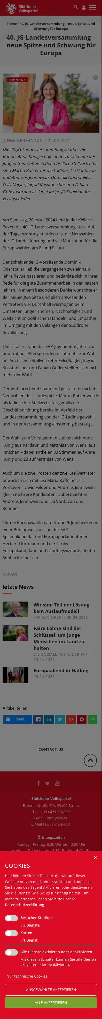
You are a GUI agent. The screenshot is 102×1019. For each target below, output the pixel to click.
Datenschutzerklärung (24, 904)
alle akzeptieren (51, 1002)
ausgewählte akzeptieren (51, 989)
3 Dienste (30, 925)
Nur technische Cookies (26, 976)
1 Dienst (29, 940)
